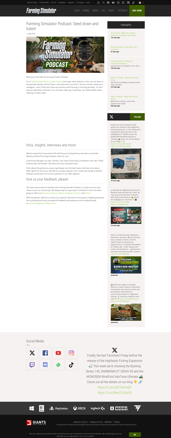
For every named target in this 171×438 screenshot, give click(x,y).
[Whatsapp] (98, 2)
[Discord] (128, 2)
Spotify (34, 81)
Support (71, 2)
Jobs (88, 2)
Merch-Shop (32, 2)
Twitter (61, 193)
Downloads (44, 2)
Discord (45, 193)
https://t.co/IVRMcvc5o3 (129, 299)
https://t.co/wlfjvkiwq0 (119, 204)
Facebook (53, 193)
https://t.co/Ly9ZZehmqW (121, 144)
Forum (53, 2)
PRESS (117, 422)
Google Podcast (55, 81)
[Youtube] (113, 2)
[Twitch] (123, 2)
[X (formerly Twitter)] (103, 2)
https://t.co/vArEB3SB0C (120, 254)
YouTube (77, 193)
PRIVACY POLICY (80, 422)
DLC (103, 10)
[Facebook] (108, 2)
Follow (137, 117)
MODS (111, 10)
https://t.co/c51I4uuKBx (120, 202)
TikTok (87, 193)
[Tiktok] (133, 2)
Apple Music (43, 81)
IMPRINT (108, 422)
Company (80, 2)
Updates (62, 2)
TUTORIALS (122, 10)
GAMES (86, 10)
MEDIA (95, 10)
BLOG (77, 10)
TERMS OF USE (96, 422)
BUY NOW (137, 10)
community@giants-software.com (42, 203)
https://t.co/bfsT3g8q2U (120, 301)
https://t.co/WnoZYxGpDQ (121, 146)
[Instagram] (118, 2)
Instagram (69, 193)
